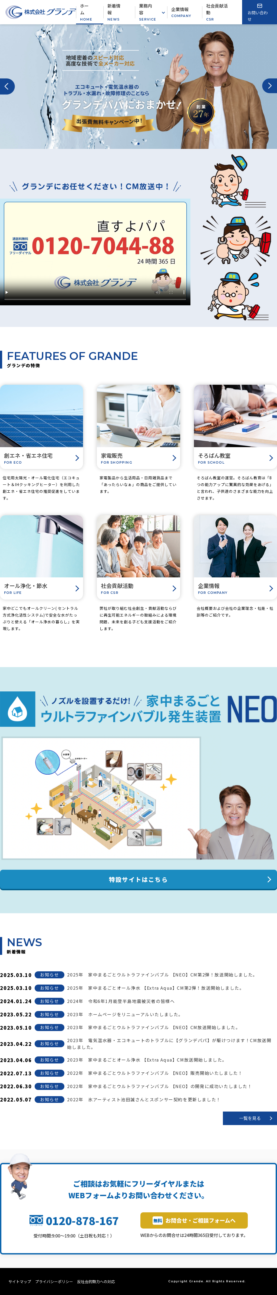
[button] (7, 86)
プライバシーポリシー (54, 1281)
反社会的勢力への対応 (96, 1281)
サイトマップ (19, 1281)
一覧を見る (250, 1118)
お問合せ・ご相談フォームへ (194, 1220)
